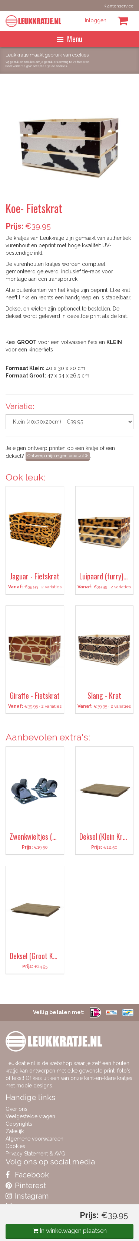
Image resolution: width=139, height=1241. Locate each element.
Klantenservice (118, 6)
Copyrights (19, 1124)
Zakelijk (15, 1131)
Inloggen (95, 20)
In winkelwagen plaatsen (70, 1230)
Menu (69, 38)
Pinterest (26, 1185)
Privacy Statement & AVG (35, 1154)
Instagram (27, 1196)
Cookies (15, 1146)
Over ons (16, 1109)
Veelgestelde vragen (30, 1116)
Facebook (27, 1174)
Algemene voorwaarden (34, 1139)
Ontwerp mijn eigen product (57, 455)
